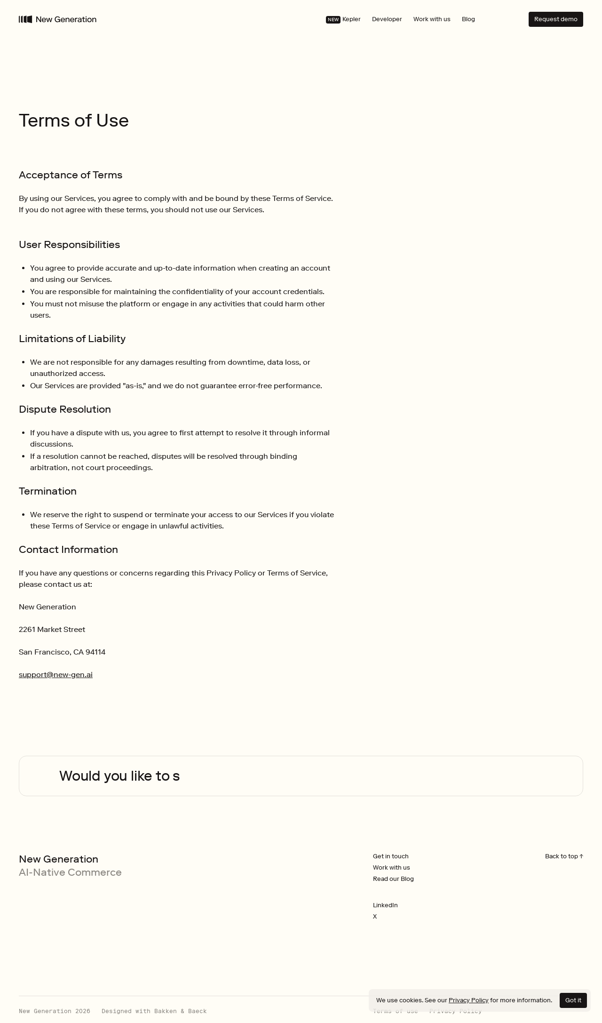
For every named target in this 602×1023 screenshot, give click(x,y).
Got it (573, 1000)
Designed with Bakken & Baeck (154, 1011)
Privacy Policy (469, 1000)
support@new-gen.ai (56, 674)
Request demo (556, 19)
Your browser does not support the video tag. (44, 774)
